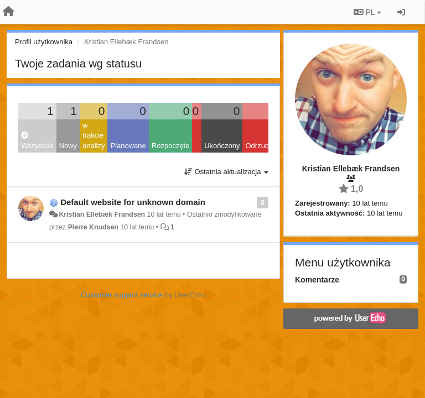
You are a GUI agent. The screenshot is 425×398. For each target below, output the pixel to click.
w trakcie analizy (93, 135)
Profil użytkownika (43, 42)
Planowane (128, 146)
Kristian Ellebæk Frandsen (102, 214)
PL (367, 12)
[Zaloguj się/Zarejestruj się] (401, 12)
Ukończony (222, 146)
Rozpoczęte (171, 146)
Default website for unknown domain (132, 202)
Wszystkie (37, 141)
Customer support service (122, 295)
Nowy (68, 146)
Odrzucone (263, 146)
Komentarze (317, 279)
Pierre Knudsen (93, 227)
